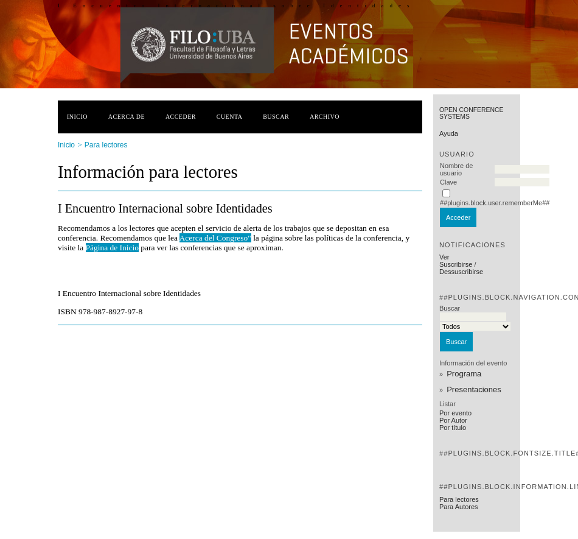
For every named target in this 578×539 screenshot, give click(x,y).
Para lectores (459, 499)
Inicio (77, 116)
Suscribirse (455, 264)
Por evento (455, 413)
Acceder (180, 116)
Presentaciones (474, 389)
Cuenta (230, 116)
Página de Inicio (112, 247)
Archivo (324, 116)
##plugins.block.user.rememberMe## (494, 202)
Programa (464, 373)
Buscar (276, 116)
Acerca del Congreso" (215, 237)
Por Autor (453, 420)
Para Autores (458, 506)
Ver (444, 257)
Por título (452, 427)
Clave (448, 182)
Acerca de (126, 116)
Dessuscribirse (461, 271)
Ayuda (448, 133)
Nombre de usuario (456, 169)
